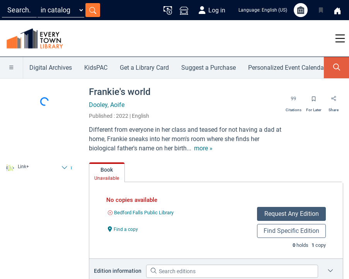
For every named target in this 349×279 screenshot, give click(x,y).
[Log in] (212, 10)
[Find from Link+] (37, 167)
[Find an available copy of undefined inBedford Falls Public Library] (140, 212)
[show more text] (203, 148)
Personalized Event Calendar (287, 67)
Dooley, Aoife (106, 104)
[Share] (333, 101)
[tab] (107, 172)
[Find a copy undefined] (123, 228)
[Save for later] (314, 101)
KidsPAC (95, 67)
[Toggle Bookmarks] (321, 10)
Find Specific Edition (291, 230)
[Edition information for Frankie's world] (330, 271)
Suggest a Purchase (208, 67)
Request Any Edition (291, 213)
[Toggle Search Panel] (336, 67)
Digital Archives (50, 67)
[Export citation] (293, 101)
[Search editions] (232, 271)
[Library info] (301, 10)
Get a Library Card (144, 67)
